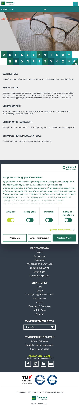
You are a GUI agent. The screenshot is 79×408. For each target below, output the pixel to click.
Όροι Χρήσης (21, 392)
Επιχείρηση (39, 271)
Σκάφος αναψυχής (39, 267)
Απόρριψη (15, 238)
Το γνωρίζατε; (16, 18)
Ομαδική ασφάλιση (39, 275)
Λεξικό (28, 18)
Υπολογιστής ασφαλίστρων (39, 294)
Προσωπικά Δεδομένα (39, 306)
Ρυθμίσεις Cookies (35, 392)
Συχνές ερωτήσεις (39, 349)
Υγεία (39, 252)
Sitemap (39, 314)
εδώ (60, 203)
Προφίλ (39, 290)
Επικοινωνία (39, 298)
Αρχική (4, 18)
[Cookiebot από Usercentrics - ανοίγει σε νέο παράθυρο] (64, 168)
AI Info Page (39, 310)
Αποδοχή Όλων (64, 238)
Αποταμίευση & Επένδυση (40, 264)
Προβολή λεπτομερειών (60, 230)
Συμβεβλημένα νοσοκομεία (39, 345)
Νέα (39, 286)
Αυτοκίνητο (39, 256)
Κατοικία (39, 260)
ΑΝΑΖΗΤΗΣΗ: (7, 9)
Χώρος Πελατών (39, 341)
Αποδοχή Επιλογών (39, 238)
